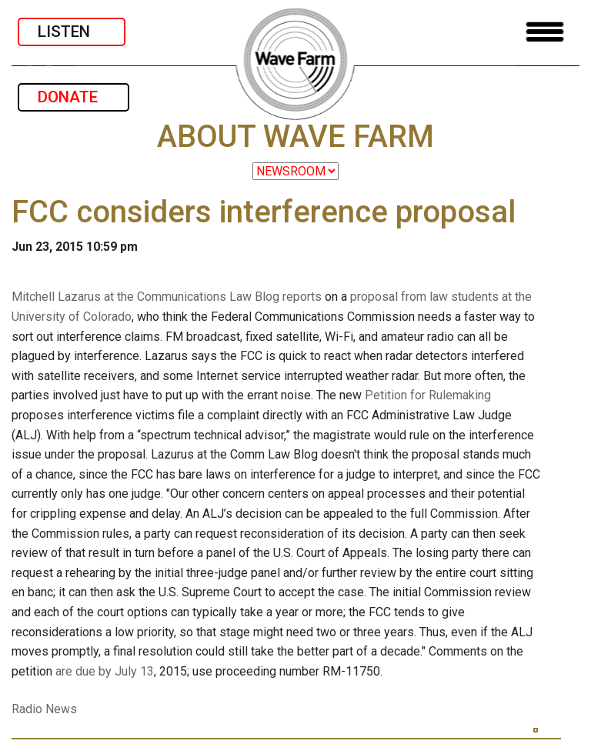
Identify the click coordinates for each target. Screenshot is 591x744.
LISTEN (71, 31)
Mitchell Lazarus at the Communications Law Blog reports (167, 296)
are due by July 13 (104, 671)
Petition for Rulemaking (428, 395)
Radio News (44, 709)
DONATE (73, 97)
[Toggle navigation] (544, 31)
